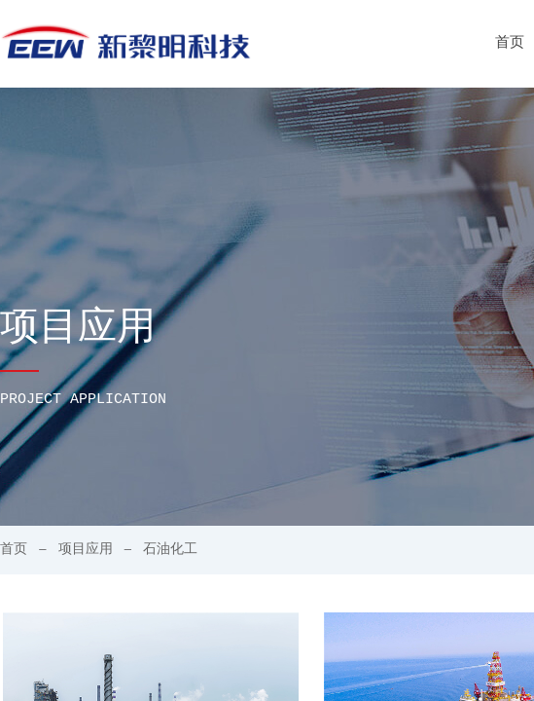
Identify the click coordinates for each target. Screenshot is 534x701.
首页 (13, 549)
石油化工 (170, 549)
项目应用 (85, 549)
